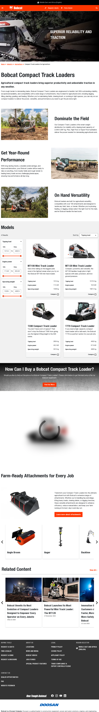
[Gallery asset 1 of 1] (49, 430)
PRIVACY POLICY (56, 647)
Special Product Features (36, 664)
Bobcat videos (31, 655)
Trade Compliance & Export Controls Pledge (61, 665)
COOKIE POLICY (56, 651)
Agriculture (18, 64)
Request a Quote (53, 8)
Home (3, 64)
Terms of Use (56, 659)
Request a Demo (7, 655)
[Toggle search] (96, 8)
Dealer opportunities (9, 677)
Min (4, 247)
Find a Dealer (68, 8)
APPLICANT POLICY (58, 655)
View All (93, 570)
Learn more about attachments (68, 514)
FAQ (2, 681)
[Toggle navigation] (3, 8)
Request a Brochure (9, 659)
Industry (9, 64)
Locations (30, 647)
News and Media (32, 651)
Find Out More (49, 385)
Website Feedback (8, 686)
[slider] (3, 256)
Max (15, 247)
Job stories (30, 659)
